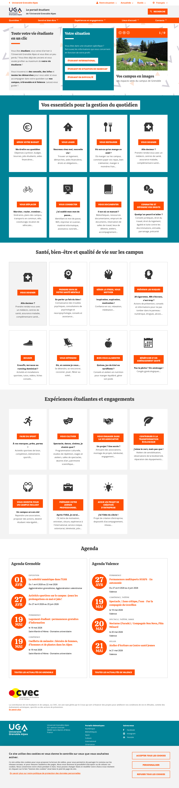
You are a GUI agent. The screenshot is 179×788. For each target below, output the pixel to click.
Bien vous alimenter (108, 358)
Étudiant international (81, 60)
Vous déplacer (28, 204)
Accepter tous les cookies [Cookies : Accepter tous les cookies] (151, 755)
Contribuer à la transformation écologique (148, 439)
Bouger (28, 358)
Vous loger (68, 142)
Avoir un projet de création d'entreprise (108, 505)
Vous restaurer (108, 142)
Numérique (90, 728)
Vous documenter (108, 204)
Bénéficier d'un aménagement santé (148, 359)
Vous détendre (68, 358)
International (90, 741)
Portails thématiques (94, 725)
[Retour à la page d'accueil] (15, 12)
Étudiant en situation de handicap (87, 68)
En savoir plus (15, 709)
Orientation (90, 744)
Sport (87, 735)
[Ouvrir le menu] (106, 3)
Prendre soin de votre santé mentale (68, 291)
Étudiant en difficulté (80, 77)
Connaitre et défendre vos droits (148, 206)
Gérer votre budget (28, 142)
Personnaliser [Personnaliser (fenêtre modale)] (151, 764)
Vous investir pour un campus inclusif (28, 503)
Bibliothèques (91, 732)
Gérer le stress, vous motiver (108, 291)
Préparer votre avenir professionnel (68, 505)
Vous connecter (68, 204)
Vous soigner (148, 142)
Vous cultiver (68, 436)
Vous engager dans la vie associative (108, 438)
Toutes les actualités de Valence (113, 672)
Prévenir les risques (148, 289)
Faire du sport (28, 436)
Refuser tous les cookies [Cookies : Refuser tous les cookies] (151, 774)
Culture (88, 738)
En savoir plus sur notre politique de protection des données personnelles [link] (45, 773)
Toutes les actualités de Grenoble (33, 672)
